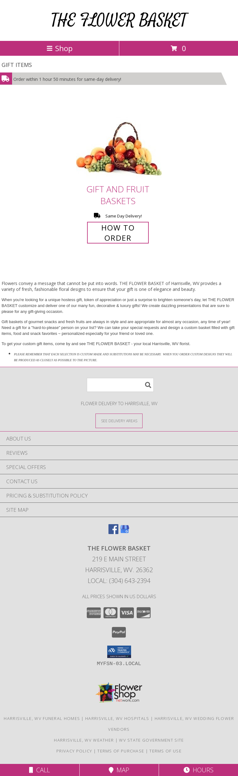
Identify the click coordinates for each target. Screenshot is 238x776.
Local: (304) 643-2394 (119, 581)
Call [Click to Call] (39, 770)
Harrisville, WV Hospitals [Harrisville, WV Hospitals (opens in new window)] (117, 718)
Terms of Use (165, 751)
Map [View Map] (119, 770)
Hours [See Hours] (198, 770)
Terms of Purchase (120, 751)
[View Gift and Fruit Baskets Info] (119, 140)
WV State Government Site (151, 740)
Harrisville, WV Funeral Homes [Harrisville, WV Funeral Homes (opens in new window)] (42, 718)
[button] (119, 652)
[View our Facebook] (113, 532)
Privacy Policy (74, 751)
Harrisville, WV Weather (84, 740)
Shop (59, 48)
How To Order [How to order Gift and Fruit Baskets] (118, 232)
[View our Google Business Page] (125, 532)
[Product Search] (120, 385)
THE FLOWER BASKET (119, 20)
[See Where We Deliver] (119, 420)
